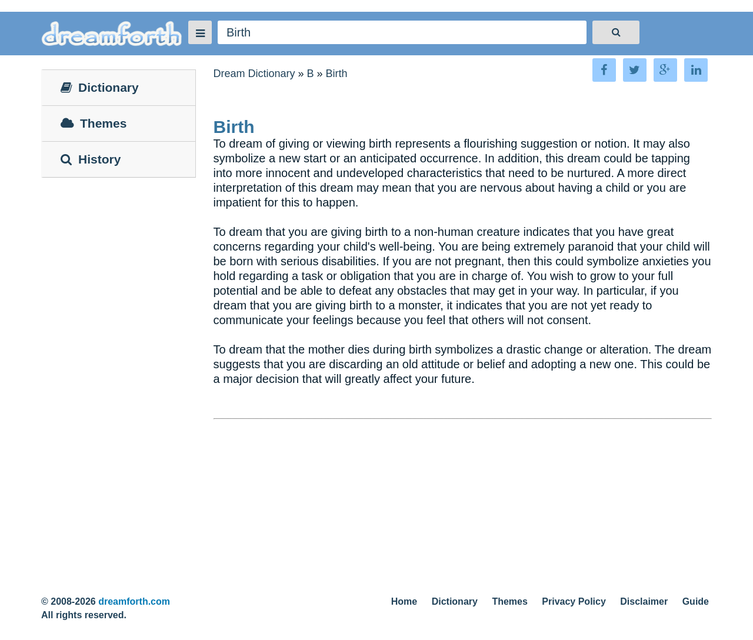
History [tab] (91, 159)
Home (404, 601)
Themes (509, 601)
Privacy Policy (574, 601)
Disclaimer (644, 601)
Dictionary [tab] (100, 87)
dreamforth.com (134, 601)
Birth (337, 73)
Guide (695, 601)
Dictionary (455, 601)
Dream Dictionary (254, 73)
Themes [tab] (93, 123)
